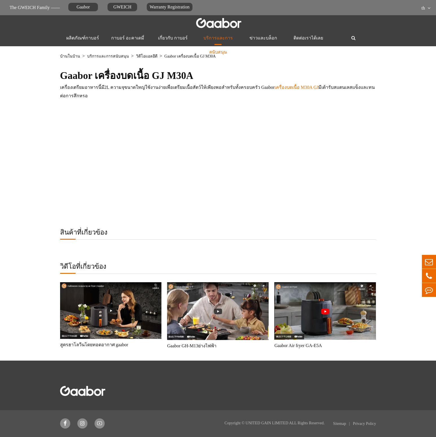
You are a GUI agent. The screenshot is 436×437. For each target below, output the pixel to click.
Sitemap (340, 423)
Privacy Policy (364, 423)
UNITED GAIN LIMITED (267, 423)
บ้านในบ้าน (70, 56)
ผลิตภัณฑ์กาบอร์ (82, 38)
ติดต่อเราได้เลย (308, 38)
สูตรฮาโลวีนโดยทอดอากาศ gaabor (94, 344)
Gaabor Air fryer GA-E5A (298, 345)
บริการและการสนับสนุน (218, 41)
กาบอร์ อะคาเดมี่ (127, 38)
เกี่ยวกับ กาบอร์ (173, 38)
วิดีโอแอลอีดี (146, 56)
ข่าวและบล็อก (263, 38)
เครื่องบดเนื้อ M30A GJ (297, 87)
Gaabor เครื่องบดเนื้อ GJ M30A (190, 56)
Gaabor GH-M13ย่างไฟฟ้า (191, 345)
